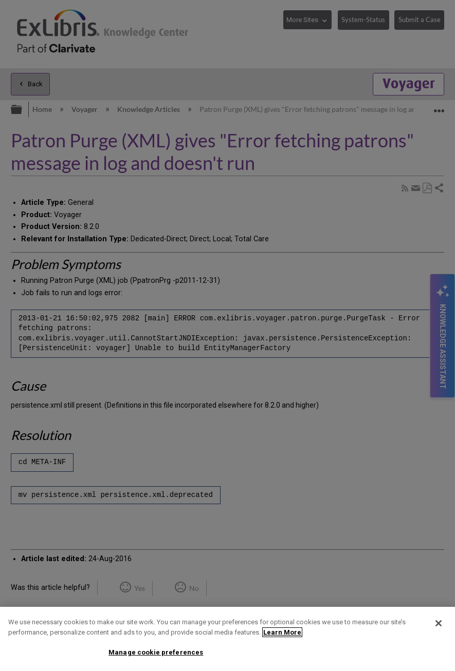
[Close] (438, 623)
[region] (227, 639)
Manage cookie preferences (155, 652)
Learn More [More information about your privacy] (282, 632)
